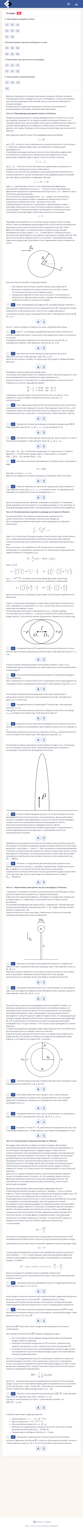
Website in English (42, 1522)
